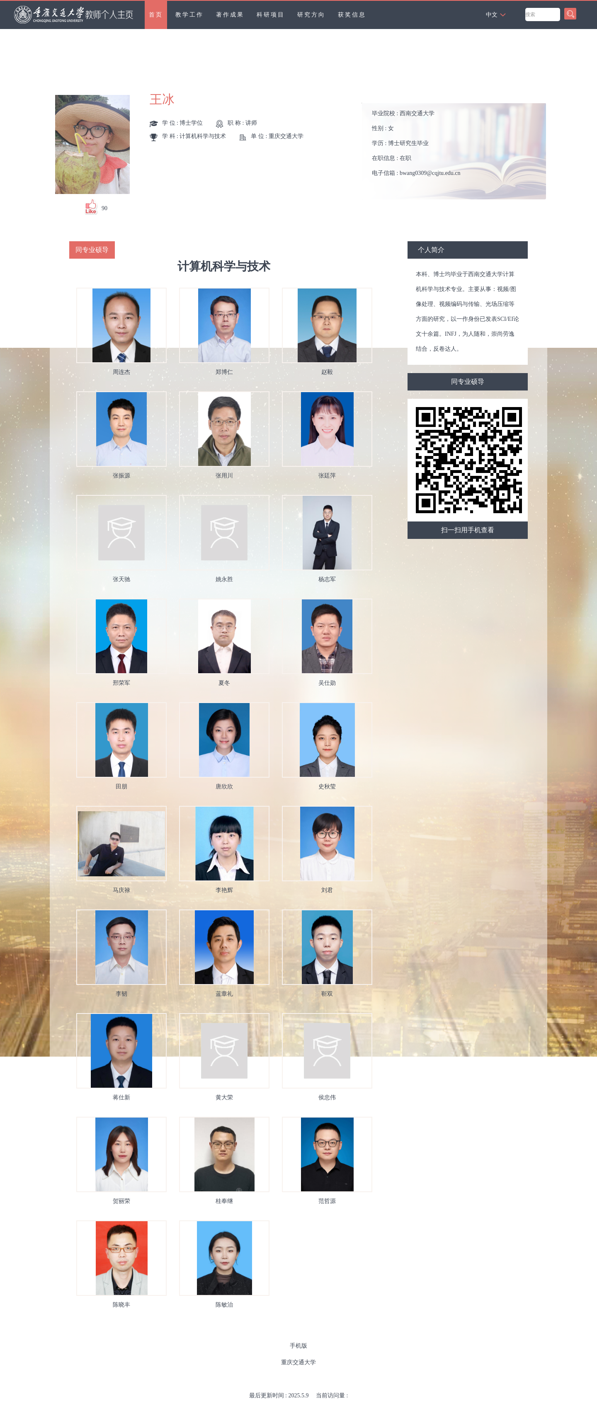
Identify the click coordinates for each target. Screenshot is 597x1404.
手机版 (298, 1346)
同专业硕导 (467, 381)
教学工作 (189, 15)
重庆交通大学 (298, 1362)
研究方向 (311, 15)
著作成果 (230, 15)
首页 (156, 15)
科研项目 (271, 15)
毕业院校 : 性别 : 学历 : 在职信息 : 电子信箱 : (416, 143)
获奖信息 (352, 15)
